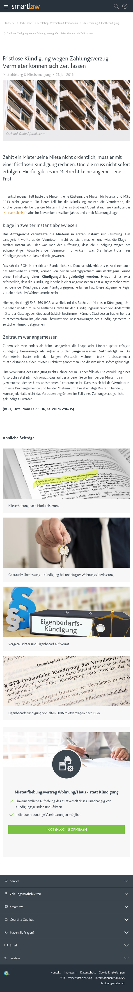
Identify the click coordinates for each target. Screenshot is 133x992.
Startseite (9, 23)
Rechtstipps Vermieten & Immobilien (57, 23)
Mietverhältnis (13, 213)
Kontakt (56, 972)
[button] (66, 881)
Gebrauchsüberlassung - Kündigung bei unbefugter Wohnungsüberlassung (61, 575)
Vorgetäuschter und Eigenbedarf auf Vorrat (38, 644)
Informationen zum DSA (110, 978)
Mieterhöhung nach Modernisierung (34, 506)
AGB (62, 978)
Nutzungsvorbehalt (113, 983)
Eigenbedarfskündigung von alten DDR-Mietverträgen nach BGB (54, 713)
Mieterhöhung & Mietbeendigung (101, 23)
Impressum (70, 972)
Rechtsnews (25, 23)
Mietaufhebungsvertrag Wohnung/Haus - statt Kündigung (67, 792)
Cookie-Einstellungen (112, 972)
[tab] (66, 881)
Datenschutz (88, 972)
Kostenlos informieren (66, 830)
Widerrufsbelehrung (80, 978)
